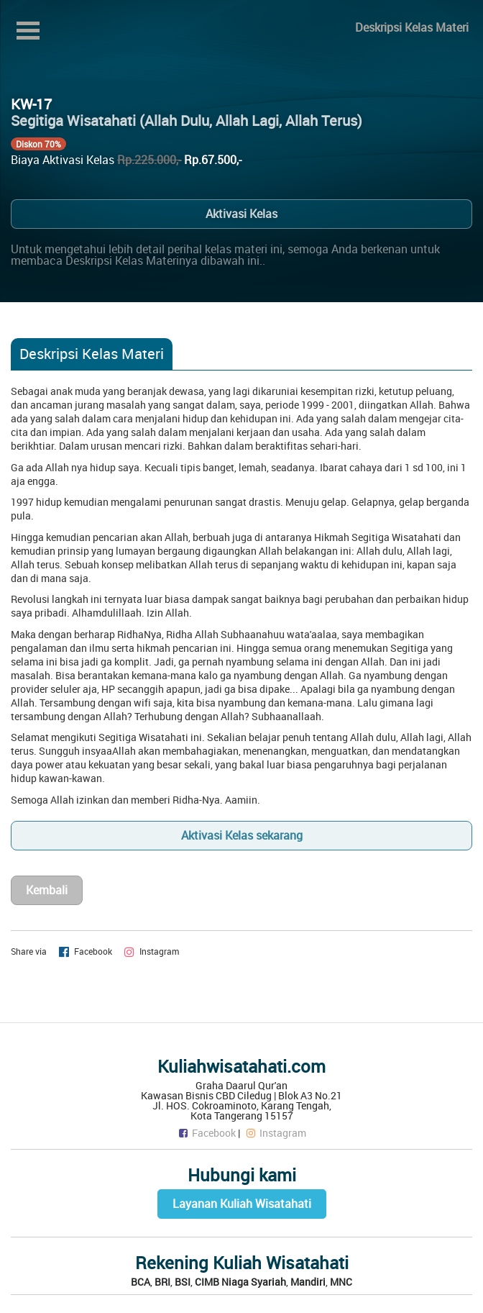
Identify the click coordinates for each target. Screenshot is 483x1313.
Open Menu (28, 30)
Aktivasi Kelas (241, 214)
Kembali (47, 890)
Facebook (206, 1133)
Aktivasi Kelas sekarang (242, 835)
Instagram (275, 1133)
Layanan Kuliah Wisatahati (241, 1204)
